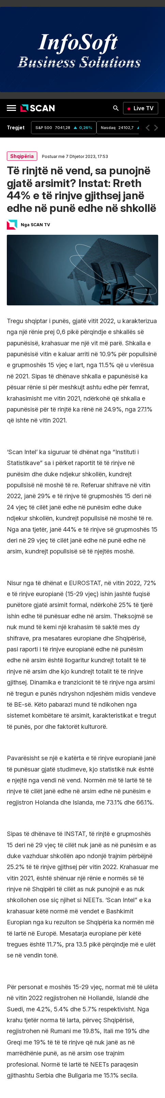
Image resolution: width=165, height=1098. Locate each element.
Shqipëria (22, 156)
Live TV (144, 108)
